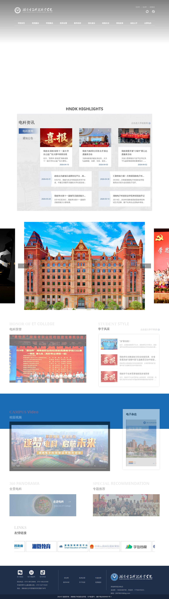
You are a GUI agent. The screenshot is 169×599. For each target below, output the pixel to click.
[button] (23, 266)
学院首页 (21, 23)
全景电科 (147, 23)
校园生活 (105, 23)
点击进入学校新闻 (140, 123)
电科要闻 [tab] (28, 131)
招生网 (138, 7)
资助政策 (119, 23)
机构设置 (82, 578)
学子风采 (82, 582)
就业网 (145, 7)
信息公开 (133, 23)
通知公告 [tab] (28, 138)
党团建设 (152, 7)
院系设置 (63, 23)
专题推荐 (98, 578)
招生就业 (91, 23)
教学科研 (77, 23)
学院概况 (49, 23)
